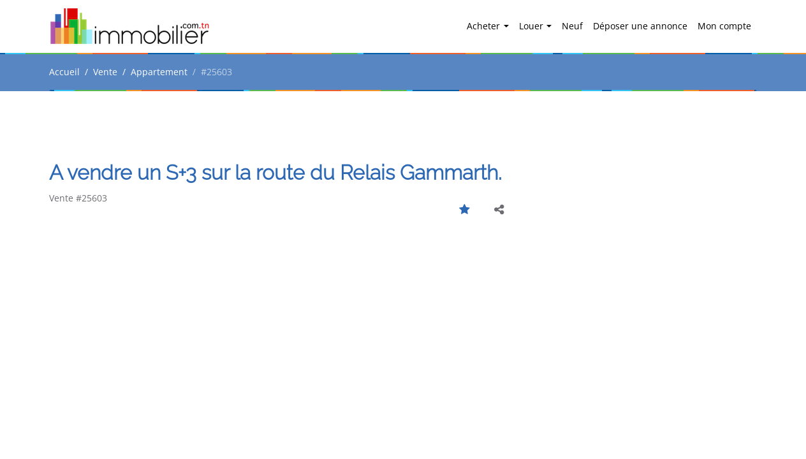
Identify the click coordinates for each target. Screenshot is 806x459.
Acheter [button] (484, 26)
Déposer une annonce (640, 26)
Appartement (159, 72)
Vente (105, 72)
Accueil (64, 72)
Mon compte (724, 26)
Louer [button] (532, 26)
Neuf (572, 26)
